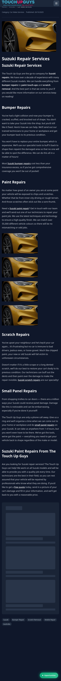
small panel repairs (44, 424)
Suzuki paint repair (19, 208)
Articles (12, 7)
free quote (19, 487)
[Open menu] (56, 3)
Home (4, 7)
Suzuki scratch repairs (29, 380)
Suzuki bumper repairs (19, 163)
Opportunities (49, 675)
